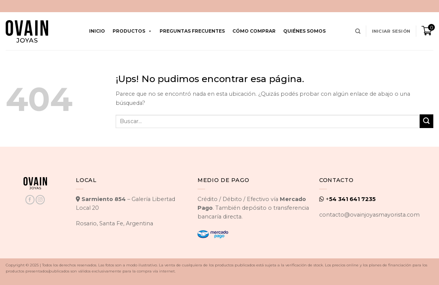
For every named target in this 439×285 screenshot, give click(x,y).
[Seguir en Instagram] (40, 199)
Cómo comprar (254, 31)
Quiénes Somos (304, 31)
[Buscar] (358, 31)
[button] (391, 31)
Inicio (97, 31)
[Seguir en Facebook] (29, 199)
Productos (132, 31)
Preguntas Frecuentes (192, 31)
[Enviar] (426, 121)
